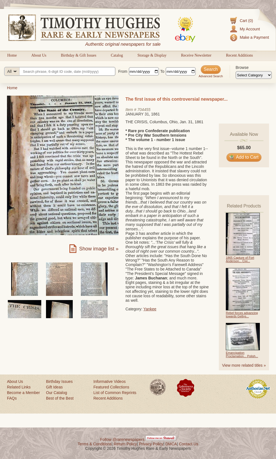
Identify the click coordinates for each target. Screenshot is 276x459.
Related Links (19, 387)
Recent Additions (239, 55)
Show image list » (98, 249)
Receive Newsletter (196, 55)
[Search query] (59, 71)
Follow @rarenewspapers (122, 439)
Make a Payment (254, 37)
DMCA (171, 444)
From (122, 71)
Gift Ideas (54, 387)
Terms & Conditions (95, 444)
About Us (38, 55)
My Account (250, 29)
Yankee (149, 309)
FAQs (12, 398)
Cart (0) (246, 20)
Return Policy (125, 444)
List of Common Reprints (114, 392)
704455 (144, 109)
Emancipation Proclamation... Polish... (242, 354)
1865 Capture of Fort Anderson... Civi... (240, 259)
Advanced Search (210, 76)
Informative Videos (109, 381)
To (162, 71)
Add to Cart (244, 157)
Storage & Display (151, 55)
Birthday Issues (59, 381)
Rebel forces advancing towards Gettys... (242, 314)
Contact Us (188, 444)
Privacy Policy (151, 444)
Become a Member (23, 392)
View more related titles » (244, 365)
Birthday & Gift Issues (78, 55)
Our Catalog (56, 392)
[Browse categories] (254, 75)
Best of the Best (60, 398)
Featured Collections (111, 387)
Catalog (117, 55)
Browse (242, 67)
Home (12, 55)
